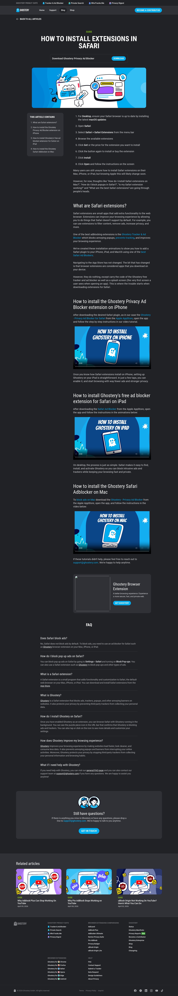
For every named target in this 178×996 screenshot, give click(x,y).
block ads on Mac (85, 499)
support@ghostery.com (85, 562)
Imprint (101, 991)
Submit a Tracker (94, 969)
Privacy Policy (91, 991)
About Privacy (93, 979)
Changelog (133, 951)
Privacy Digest (116, 3)
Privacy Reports (137, 933)
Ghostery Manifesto (136, 930)
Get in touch (89, 830)
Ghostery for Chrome (57, 962)
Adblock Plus (93, 930)
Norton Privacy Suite (96, 937)
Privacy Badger (94, 944)
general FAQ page (95, 770)
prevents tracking (125, 237)
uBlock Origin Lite (95, 951)
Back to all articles (28, 19)
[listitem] (38, 889)
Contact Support (94, 965)
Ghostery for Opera (56, 972)
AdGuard (91, 927)
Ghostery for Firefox (57, 965)
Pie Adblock (92, 940)
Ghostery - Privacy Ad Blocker (127, 499)
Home (41, 10)
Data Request (93, 972)
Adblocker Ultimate (95, 933)
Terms (81, 991)
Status (131, 927)
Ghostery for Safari (56, 969)
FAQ (89, 962)
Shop (72, 10)
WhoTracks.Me (96, 3)
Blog (63, 10)
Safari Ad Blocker (107, 409)
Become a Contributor (148, 10)
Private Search (76, 3)
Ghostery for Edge (56, 975)
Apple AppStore (124, 318)
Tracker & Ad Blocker (53, 3)
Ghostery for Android (57, 979)
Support (52, 10)
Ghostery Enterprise (136, 940)
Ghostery (47, 647)
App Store (45, 686)
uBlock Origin (93, 947)
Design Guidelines (95, 975)
